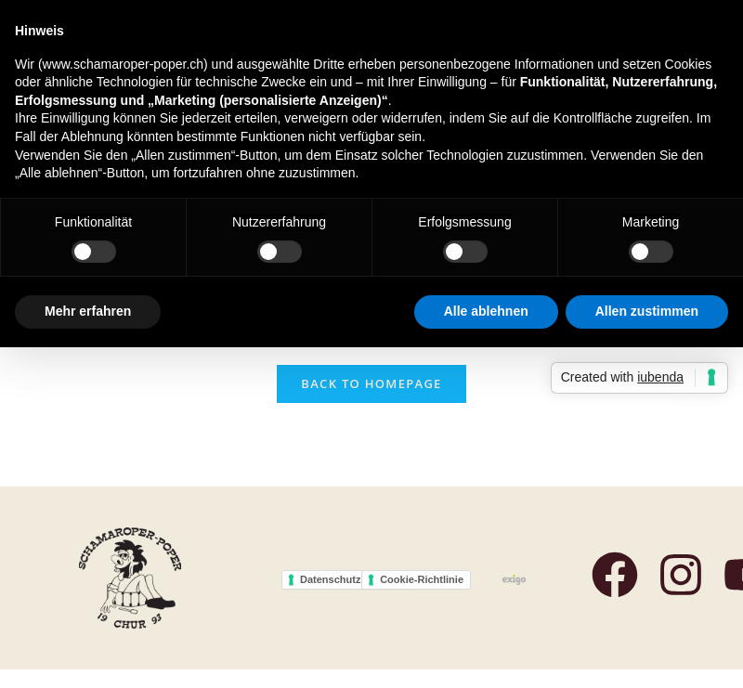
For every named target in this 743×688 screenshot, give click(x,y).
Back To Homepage (371, 383)
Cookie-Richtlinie (421, 579)
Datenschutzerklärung (354, 579)
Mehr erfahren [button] (88, 311)
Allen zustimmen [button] (646, 311)
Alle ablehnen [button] (486, 311)
